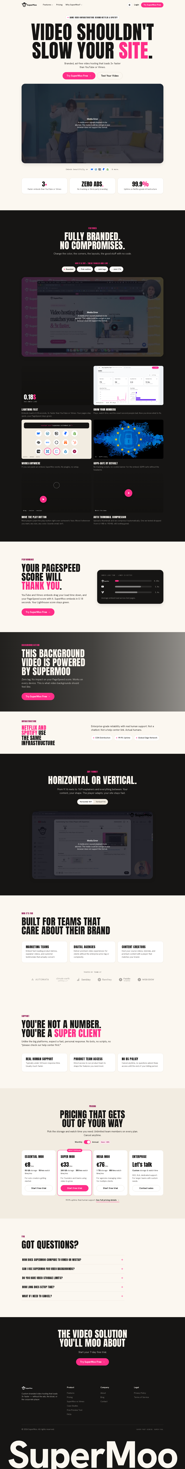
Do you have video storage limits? (73, 1278)
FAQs (69, 1414)
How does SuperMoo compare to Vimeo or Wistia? (73, 1260)
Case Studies (72, 1406)
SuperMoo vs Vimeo (75, 1401)
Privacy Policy (140, 1393)
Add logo (102, 269)
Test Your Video (110, 75)
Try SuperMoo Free (152, 5)
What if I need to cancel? (73, 1296)
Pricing (59, 4)
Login (136, 4)
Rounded (69, 269)
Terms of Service (141, 1397)
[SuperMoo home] (29, 5)
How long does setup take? (73, 1287)
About (103, 1393)
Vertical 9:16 (100, 802)
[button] (128, 493)
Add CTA (117, 269)
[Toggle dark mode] (129, 4)
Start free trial (38, 1188)
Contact (103, 1401)
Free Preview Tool (74, 1410)
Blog (102, 1397)
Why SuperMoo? (74, 4)
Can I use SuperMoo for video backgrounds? (73, 1269)
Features (48, 4)
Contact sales (146, 1188)
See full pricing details (107, 1200)
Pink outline (86, 269)
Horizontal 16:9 (85, 802)
